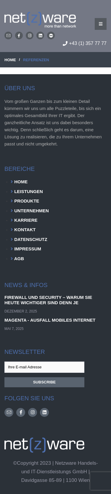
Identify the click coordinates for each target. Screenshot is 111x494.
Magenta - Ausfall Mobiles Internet (50, 320)
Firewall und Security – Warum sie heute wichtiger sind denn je (48, 300)
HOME (10, 60)
